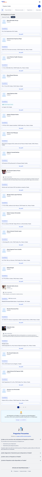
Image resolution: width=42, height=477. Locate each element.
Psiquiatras (16, 471)
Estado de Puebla (5, 17)
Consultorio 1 (5, 28)
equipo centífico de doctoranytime (24, 436)
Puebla (13, 17)
